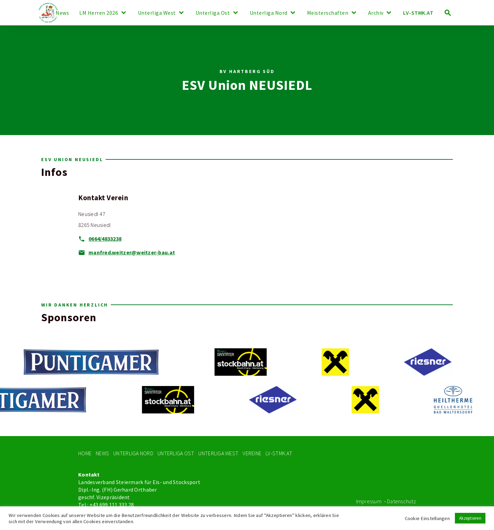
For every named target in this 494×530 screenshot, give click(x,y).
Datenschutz (401, 501)
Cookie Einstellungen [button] (427, 518)
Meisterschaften (328, 13)
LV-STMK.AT (418, 12)
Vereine (252, 453)
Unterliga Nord (268, 13)
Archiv (376, 13)
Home (85, 453)
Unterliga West (157, 13)
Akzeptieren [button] (470, 518)
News (62, 13)
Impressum (368, 501)
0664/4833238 (105, 238)
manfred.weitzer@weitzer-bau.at (132, 252)
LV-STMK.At (279, 453)
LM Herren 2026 (98, 13)
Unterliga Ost (213, 13)
